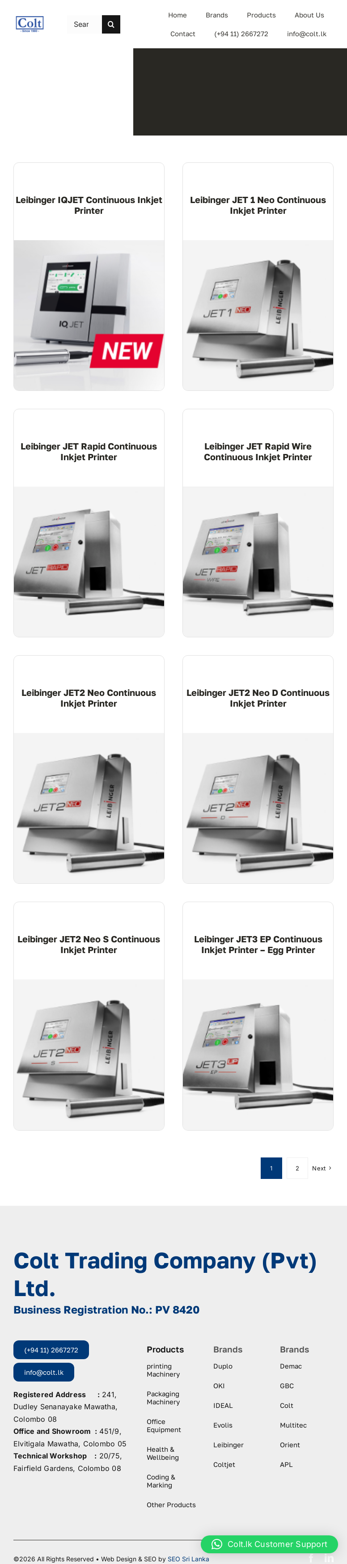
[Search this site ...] (84, 24)
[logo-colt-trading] (29, 19)
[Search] (111, 24)
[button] (269, 1544)
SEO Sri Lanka (188, 1559)
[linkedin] (329, 1558)
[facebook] (311, 1558)
